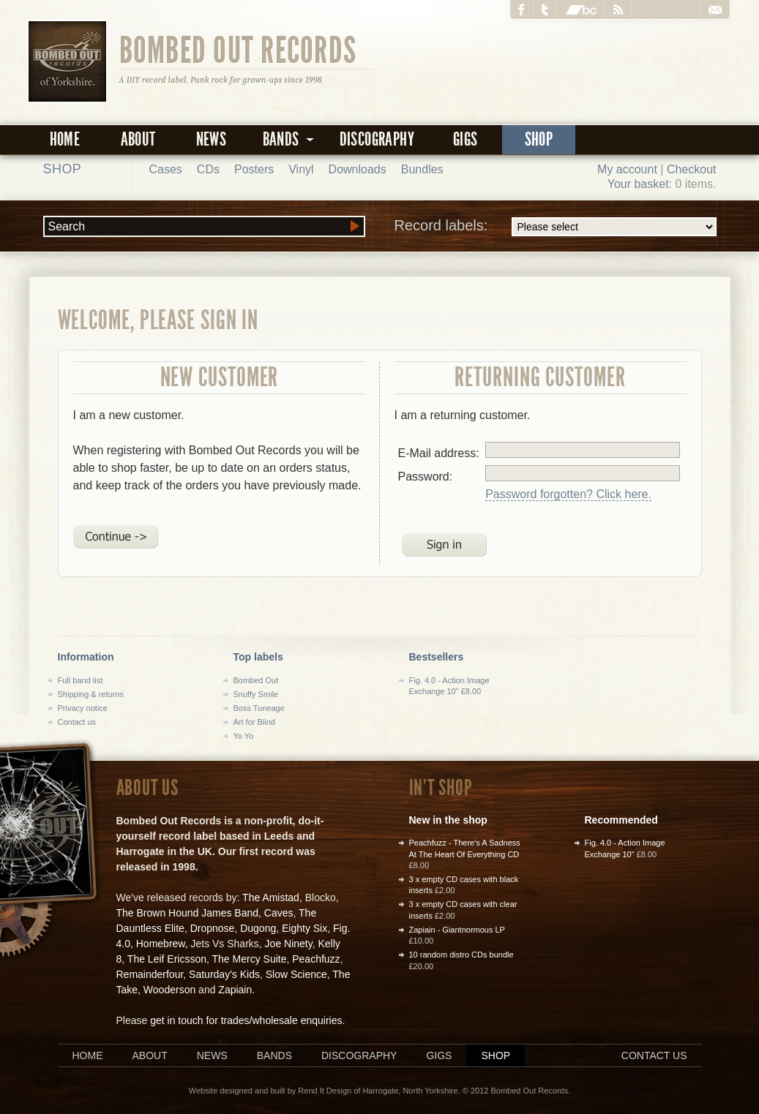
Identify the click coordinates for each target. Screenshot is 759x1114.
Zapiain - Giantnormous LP (457, 929)
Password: (425, 476)
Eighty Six (304, 928)
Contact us (77, 722)
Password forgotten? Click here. (568, 494)
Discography (377, 139)
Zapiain (235, 990)
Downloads (357, 169)
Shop (539, 139)
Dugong (258, 928)
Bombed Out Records (238, 49)
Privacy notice (83, 708)
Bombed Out (256, 680)
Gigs (465, 139)
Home (65, 139)
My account (627, 169)
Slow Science (296, 974)
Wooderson (169, 990)
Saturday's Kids (224, 974)
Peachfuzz (316, 959)
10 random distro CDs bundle (461, 954)
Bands (274, 1055)
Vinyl (300, 169)
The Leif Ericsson (166, 959)
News (211, 139)
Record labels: (556, 226)
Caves (278, 913)
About (138, 139)
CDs (208, 169)
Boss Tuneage (259, 708)
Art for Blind (254, 722)
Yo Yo (243, 735)
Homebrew (160, 943)
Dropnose (212, 928)
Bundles (422, 169)
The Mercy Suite (249, 959)
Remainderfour (150, 974)
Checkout (692, 169)
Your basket (638, 184)
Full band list (80, 680)
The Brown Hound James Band (187, 913)
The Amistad (270, 897)
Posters (254, 169)
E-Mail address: (438, 453)
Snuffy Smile (256, 694)
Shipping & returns (91, 694)
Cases (165, 169)
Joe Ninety (289, 943)
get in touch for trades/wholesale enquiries (246, 1020)
